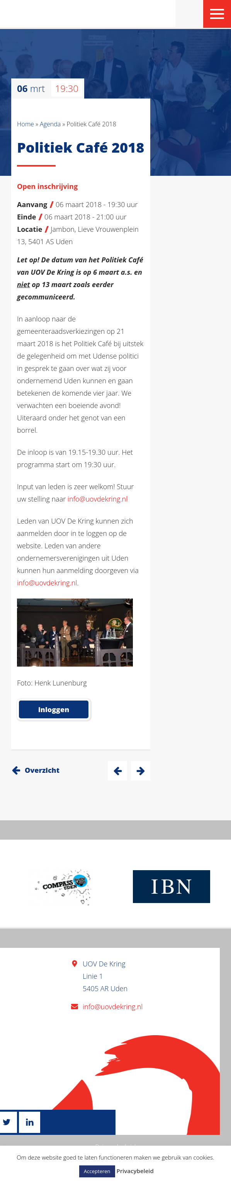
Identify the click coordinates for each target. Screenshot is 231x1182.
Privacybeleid (134, 1171)
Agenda (50, 124)
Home (25, 124)
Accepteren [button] (97, 1171)
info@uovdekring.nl (97, 498)
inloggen (53, 709)
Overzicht (42, 770)
